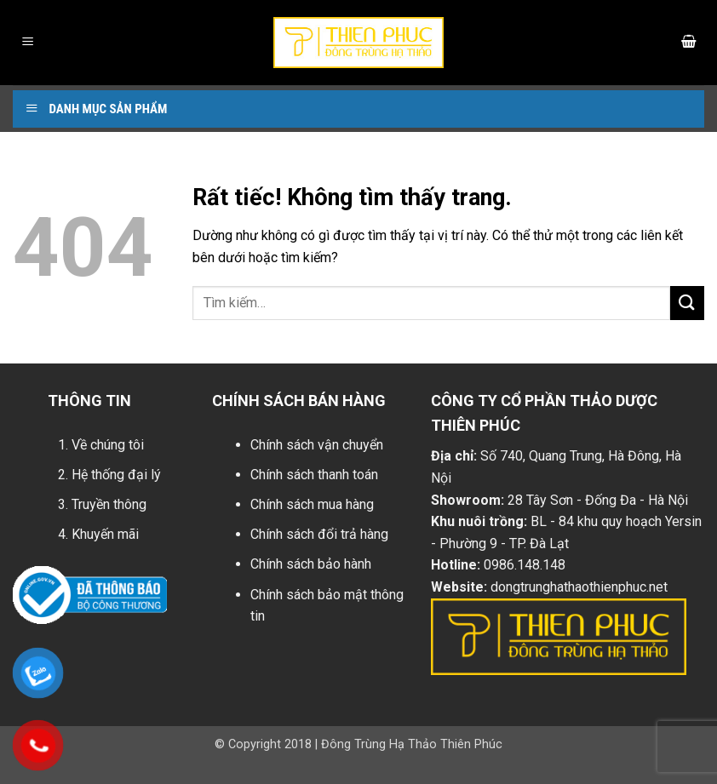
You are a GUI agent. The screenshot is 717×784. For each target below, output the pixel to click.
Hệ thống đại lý (116, 474)
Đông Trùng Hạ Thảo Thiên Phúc (411, 744)
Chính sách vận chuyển (316, 445)
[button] (28, 43)
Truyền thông (109, 504)
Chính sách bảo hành (310, 564)
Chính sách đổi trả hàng (319, 534)
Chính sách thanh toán (314, 474)
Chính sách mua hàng (312, 504)
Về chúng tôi (108, 445)
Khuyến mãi (105, 534)
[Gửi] (687, 302)
